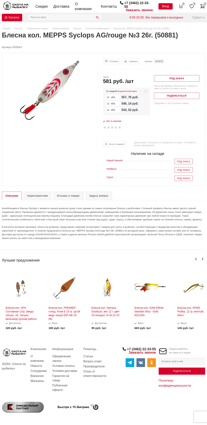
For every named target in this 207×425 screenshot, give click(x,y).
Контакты (109, 6)
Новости (36, 365)
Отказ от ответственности (94, 373)
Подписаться (182, 371)
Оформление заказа (61, 358)
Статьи (88, 356)
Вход (165, 6)
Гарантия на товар (60, 378)
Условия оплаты (63, 365)
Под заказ (183, 161)
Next (202, 259)
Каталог (14, 17)
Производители (94, 366)
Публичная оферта (59, 387)
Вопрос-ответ (92, 361)
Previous (196, 259)
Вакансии (37, 375)
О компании (83, 6)
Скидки (41, 6)
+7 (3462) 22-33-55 (141, 349)
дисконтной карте (128, 91)
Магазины (37, 380)
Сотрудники (38, 370)
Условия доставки (64, 370)
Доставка (61, 6)
